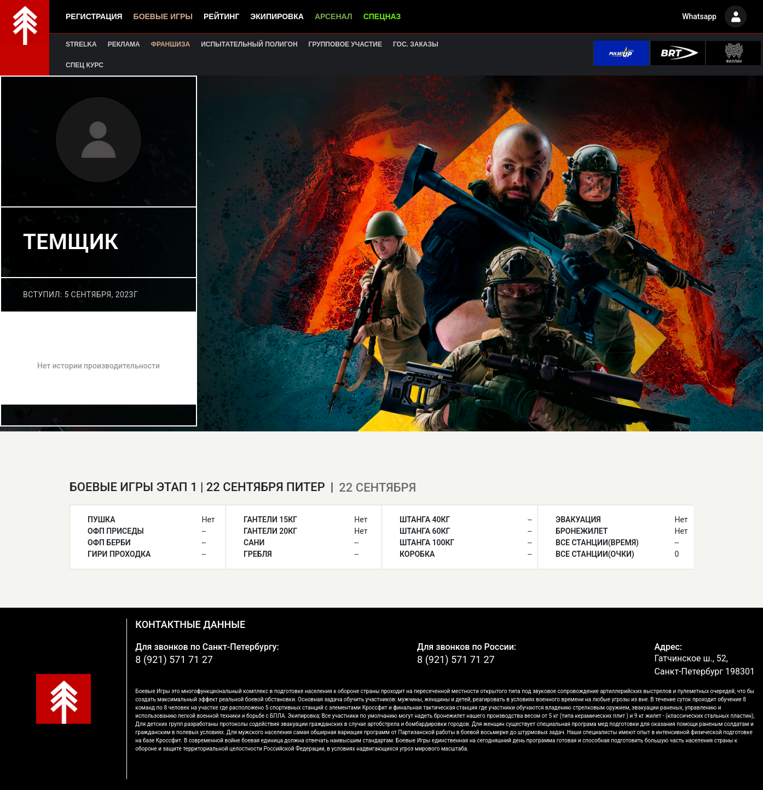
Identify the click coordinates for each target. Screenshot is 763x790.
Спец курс (84, 65)
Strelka (81, 44)
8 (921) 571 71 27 (174, 659)
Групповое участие (345, 44)
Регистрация (94, 16)
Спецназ (382, 16)
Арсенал (333, 16)
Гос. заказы (415, 44)
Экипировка (277, 16)
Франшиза (170, 44)
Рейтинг (221, 16)
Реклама (124, 44)
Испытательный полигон (249, 44)
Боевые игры (163, 16)
